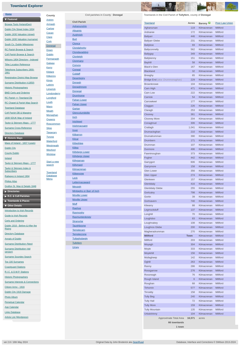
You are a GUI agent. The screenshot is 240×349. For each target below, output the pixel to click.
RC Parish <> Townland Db (18, 98)
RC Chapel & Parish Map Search (21, 102)
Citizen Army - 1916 (15, 287)
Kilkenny (51, 76)
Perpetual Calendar (14, 302)
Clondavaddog (80, 52)
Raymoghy (78, 212)
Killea (75, 147)
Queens (50, 119)
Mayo (49, 106)
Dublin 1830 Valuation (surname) (21, 39)
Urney (75, 247)
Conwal (76, 69)
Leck (74, 177)
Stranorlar (77, 221)
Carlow (50, 28)
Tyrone (50, 136)
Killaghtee (77, 143)
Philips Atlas (11, 181)
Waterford (51, 141)
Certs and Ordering (14, 220)
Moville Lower (79, 195)
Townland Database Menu (51, 175)
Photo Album (11, 297)
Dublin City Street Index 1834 (19, 29)
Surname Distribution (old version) (17, 250)
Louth (49, 102)
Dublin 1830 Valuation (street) (20, 34)
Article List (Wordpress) (16, 317)
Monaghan (52, 115)
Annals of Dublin (13, 238)
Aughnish (77, 34)
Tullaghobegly (80, 238)
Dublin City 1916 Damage (18, 292)
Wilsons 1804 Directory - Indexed (21, 59)
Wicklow (51, 154)
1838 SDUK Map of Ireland (18, 118)
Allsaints (76, 30)
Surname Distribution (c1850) (19, 82)
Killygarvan (78, 160)
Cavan (50, 32)
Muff (74, 203)
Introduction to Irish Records (19, 210)
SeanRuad (138, 342)
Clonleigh (77, 56)
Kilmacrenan (79, 169)
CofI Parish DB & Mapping (18, 113)
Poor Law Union (224, 23)
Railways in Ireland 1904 (17, 176)
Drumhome (78, 95)
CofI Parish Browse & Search (19, 54)
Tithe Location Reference (17, 64)
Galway (50, 63)
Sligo (49, 128)
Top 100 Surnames (14, 262)
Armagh (50, 24)
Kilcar (75, 138)
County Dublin (12, 153)
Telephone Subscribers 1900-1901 (19, 71)
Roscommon (53, 123)
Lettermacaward (81, 182)
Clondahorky (79, 47)
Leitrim (50, 84)
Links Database (12, 312)
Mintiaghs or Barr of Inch (85, 191)
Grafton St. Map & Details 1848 (20, 186)
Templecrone (79, 234)
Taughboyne (79, 225)
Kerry (49, 67)
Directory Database (14, 133)
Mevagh (76, 186)
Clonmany (78, 60)
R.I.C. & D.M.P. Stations (17, 272)
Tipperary (51, 132)
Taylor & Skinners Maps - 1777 (20, 123)
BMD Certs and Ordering (17, 92)
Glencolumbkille (81, 112)
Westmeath (52, 145)
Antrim (50, 19)
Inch (74, 117)
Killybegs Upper (81, 156)
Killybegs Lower (81, 152)
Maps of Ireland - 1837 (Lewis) (20, 143)
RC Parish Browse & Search (19, 49)
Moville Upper (79, 199)
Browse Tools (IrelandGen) (18, 24)
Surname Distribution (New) (19, 244)
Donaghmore (79, 86)
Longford (51, 97)
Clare (49, 37)
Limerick (51, 89)
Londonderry (53, 93)
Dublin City (10, 148)
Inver (75, 130)
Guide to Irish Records (16, 215)
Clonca (76, 43)
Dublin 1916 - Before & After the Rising (21, 227)
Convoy (76, 65)
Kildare (50, 71)
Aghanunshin (79, 26)
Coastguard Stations (15, 267)
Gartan (76, 108)
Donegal (51, 45)
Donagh (76, 82)
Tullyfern (77, 242)
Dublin (49, 54)
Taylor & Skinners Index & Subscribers (18, 170)
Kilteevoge (78, 173)
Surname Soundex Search (18, 256)
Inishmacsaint (79, 125)
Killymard (77, 164)
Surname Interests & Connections (22, 282)
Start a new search (52, 163)
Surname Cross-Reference (18, 128)
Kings (49, 80)
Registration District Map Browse (21, 77)
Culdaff (76, 73)
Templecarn (78, 230)
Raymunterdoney (81, 216)
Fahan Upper (79, 104)
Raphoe (76, 208)
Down (49, 50)
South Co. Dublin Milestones (19, 44)
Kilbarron (77, 134)
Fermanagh (52, 58)
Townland (149, 23)
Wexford (51, 149)
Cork (49, 41)
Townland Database (15, 108)
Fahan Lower (79, 99)
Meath (49, 110)
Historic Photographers (16, 87)
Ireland (8, 158)
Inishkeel (77, 121)
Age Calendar (12, 307)
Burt (74, 39)
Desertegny (78, 78)
